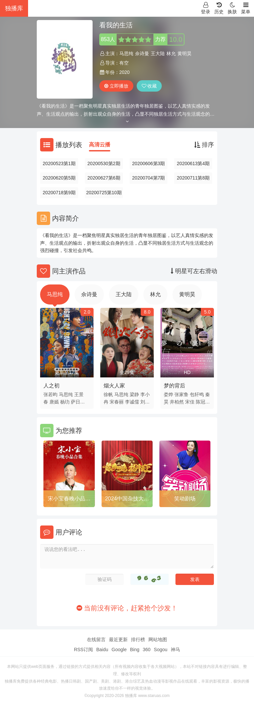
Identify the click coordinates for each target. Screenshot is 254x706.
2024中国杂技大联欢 (127, 500)
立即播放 (116, 86)
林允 (171, 53)
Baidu (102, 649)
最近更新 (118, 639)
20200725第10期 (104, 192)
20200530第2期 (104, 163)
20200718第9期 (59, 192)
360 (146, 649)
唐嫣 (54, 401)
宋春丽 (117, 401)
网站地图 (157, 639)
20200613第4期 (193, 163)
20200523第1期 (59, 163)
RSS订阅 (83, 649)
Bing (134, 649)
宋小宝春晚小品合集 (69, 500)
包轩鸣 (197, 394)
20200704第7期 (148, 178)
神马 (175, 649)
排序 (204, 144)
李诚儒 (132, 401)
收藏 (149, 86)
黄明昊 (184, 53)
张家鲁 (181, 394)
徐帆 (108, 394)
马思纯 (126, 53)
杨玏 (65, 401)
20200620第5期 (59, 178)
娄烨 (168, 394)
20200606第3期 (148, 163)
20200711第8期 (193, 178)
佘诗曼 (142, 53)
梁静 (134, 394)
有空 (124, 63)
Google (119, 649)
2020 (124, 72)
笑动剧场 (185, 498)
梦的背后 (174, 385)
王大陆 (158, 53)
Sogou (160, 649)
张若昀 (50, 394)
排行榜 (138, 639)
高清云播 (99, 144)
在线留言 (96, 639)
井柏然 (177, 401)
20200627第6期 (104, 178)
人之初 (51, 385)
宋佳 (190, 401)
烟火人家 (114, 385)
